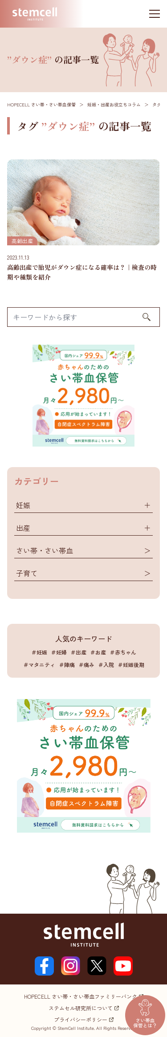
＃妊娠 (39, 652)
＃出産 (78, 652)
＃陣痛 (67, 664)
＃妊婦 (59, 652)
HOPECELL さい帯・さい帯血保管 (41, 104)
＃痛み (86, 664)
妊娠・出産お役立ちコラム (114, 104)
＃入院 (106, 664)
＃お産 (98, 652)
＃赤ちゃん (123, 652)
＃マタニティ (39, 664)
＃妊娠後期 (131, 664)
